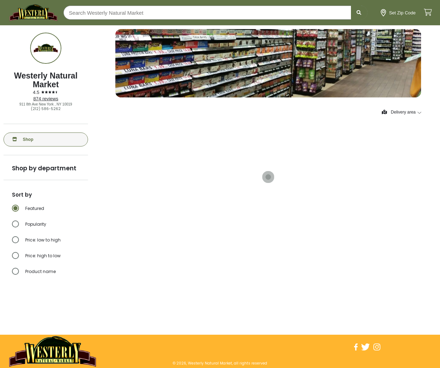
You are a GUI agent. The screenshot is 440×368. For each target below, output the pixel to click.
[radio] (50, 209)
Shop (22, 139)
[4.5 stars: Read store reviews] (46, 92)
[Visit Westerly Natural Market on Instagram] (376, 346)
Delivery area (401, 112)
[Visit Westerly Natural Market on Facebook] (356, 346)
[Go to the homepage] (33, 13)
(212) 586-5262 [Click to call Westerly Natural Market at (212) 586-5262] (46, 108)
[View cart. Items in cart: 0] (428, 13)
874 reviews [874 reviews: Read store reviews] (45, 98)
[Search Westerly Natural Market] (215, 13)
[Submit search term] (359, 13)
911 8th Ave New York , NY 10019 (45, 104)
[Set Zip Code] (398, 12)
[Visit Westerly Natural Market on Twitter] (365, 346)
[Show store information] (45, 48)
